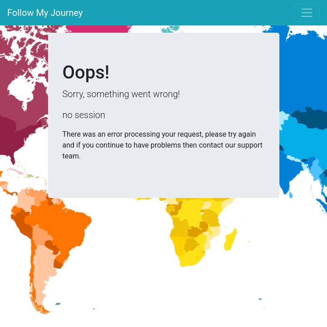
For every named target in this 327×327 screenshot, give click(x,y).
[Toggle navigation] (307, 13)
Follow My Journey (45, 12)
